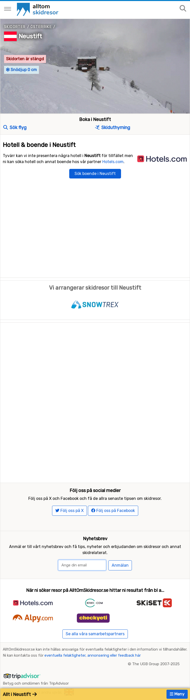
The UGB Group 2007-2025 (156, 664)
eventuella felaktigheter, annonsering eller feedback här (92, 655)
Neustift (30, 36)
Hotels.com (113, 161)
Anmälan (120, 565)
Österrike (41, 27)
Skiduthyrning (112, 127)
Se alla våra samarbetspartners (95, 633)
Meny (177, 694)
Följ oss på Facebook (113, 510)
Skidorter (15, 27)
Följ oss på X (69, 510)
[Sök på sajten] (183, 9)
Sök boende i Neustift (95, 173)
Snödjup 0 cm (21, 69)
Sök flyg (15, 127)
